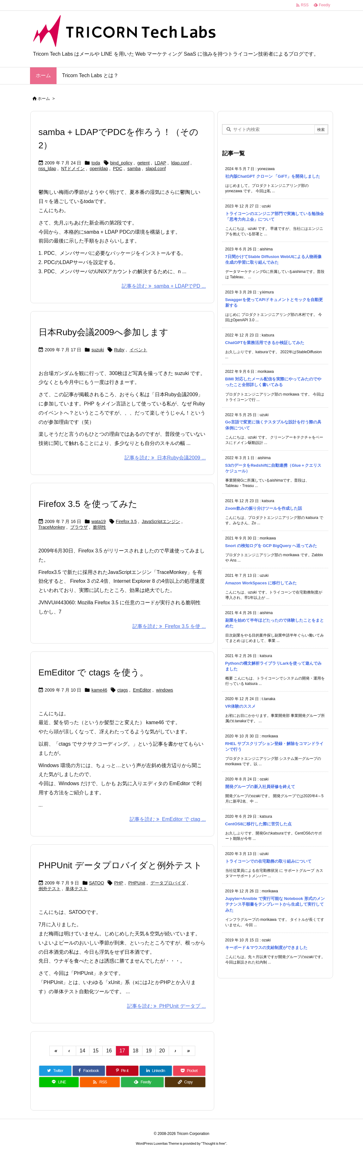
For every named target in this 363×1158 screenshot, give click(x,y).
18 (135, 1050)
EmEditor (142, 690)
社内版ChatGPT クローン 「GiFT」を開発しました (272, 176)
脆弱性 (99, 527)
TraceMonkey (52, 527)
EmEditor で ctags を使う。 (93, 672)
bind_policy (121, 162)
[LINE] (59, 1082)
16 (109, 1050)
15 (96, 1050)
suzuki (97, 349)
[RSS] (99, 1082)
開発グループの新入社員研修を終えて (260, 786)
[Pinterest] (122, 1071)
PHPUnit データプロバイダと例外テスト (120, 865)
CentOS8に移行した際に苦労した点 (258, 824)
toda (95, 162)
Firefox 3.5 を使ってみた (88, 504)
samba (134, 168)
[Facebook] (89, 1071)
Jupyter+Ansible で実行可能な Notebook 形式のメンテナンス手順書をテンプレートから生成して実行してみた (275, 904)
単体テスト (76, 888)
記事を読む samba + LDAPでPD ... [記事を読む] (164, 286)
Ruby (119, 349)
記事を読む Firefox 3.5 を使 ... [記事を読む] (169, 626)
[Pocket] (189, 1071)
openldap (99, 168)
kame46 (99, 690)
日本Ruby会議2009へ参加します (104, 332)
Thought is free (214, 1143)
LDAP (160, 162)
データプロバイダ (168, 882)
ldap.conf (180, 162)
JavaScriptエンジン (161, 521)
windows (164, 690)
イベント (138, 349)
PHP (118, 882)
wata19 (98, 521)
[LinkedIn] (156, 1071)
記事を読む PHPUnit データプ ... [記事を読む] (166, 1006)
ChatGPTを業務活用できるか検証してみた (265, 342)
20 (162, 1050)
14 (82, 1050)
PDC (118, 168)
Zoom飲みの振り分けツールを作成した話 (263, 508)
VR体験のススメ (240, 706)
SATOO (96, 882)
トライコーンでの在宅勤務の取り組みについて (268, 861)
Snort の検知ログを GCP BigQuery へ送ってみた (271, 545)
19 (149, 1050)
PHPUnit (136, 882)
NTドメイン (73, 168)
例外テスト (50, 888)
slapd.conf (156, 168)
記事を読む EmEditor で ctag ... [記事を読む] (168, 819)
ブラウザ (79, 527)
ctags (122, 690)
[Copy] (185, 1082)
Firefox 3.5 (126, 521)
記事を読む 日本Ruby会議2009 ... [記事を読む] (165, 457)
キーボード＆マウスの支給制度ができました (266, 947)
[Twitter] (55, 1071)
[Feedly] (142, 1082)
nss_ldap (47, 168)
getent (143, 162)
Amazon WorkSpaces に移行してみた (261, 583)
